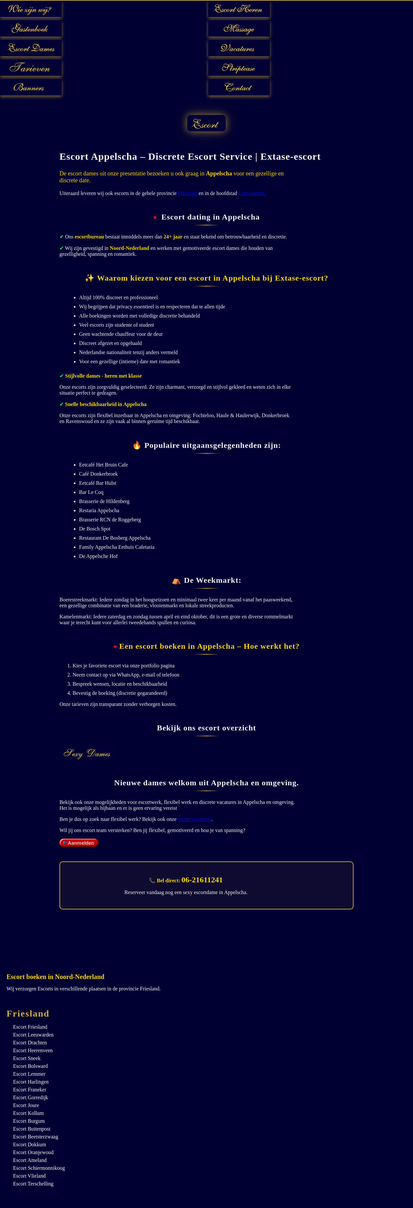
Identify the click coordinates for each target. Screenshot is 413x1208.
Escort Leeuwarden (33, 1034)
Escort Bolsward (30, 1066)
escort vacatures (194, 819)
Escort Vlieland (29, 1176)
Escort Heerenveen (33, 1050)
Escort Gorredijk (30, 1097)
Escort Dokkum (29, 1144)
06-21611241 (202, 879)
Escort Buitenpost (31, 1129)
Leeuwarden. (251, 193)
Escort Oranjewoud (33, 1152)
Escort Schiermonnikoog (39, 1168)
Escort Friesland (30, 1027)
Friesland (187, 193)
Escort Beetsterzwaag (35, 1136)
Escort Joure (26, 1105)
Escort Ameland (30, 1160)
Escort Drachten (30, 1042)
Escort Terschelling (33, 1183)
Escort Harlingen (31, 1082)
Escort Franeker (29, 1089)
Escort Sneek (27, 1058)
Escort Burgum (29, 1121)
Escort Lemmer (29, 1074)
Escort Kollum (28, 1113)
